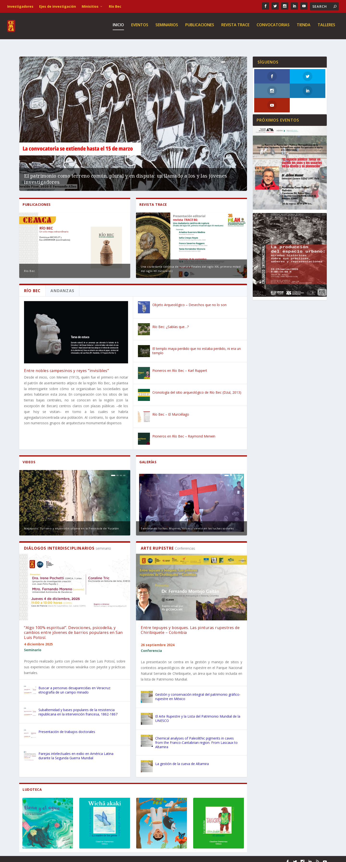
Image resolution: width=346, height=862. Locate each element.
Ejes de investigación (57, 6)
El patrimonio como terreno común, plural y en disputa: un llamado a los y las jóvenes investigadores (125, 173)
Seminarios (166, 27)
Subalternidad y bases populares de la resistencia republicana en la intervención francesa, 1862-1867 (77, 706)
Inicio (118, 27)
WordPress (97, 856)
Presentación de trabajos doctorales (66, 726)
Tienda (303, 27)
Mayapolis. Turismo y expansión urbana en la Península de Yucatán (71, 523)
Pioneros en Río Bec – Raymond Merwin (183, 431)
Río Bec (115, 6)
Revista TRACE (235, 27)
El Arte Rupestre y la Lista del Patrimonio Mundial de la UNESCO (197, 713)
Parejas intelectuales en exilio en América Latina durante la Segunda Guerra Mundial (75, 750)
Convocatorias (273, 27)
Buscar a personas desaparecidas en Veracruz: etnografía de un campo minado (74, 684)
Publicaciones (199, 27)
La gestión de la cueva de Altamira (182, 758)
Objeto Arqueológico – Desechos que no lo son (189, 299)
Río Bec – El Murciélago (170, 409)
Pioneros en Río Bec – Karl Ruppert (179, 365)
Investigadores (20, 6)
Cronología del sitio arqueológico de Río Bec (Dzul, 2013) (196, 387)
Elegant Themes (52, 856)
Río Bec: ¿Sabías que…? (170, 321)
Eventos (139, 27)
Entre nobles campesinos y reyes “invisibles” (66, 365)
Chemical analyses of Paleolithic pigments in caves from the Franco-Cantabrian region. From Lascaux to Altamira (196, 737)
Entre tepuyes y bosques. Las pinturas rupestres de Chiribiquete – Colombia (190, 625)
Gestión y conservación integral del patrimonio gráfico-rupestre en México (198, 691)
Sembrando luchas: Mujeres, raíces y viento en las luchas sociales (187, 523)
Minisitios (90, 6)
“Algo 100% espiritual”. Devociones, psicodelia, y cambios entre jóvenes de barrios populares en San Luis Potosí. (73, 627)
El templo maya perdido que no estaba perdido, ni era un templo (196, 345)
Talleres (326, 27)
